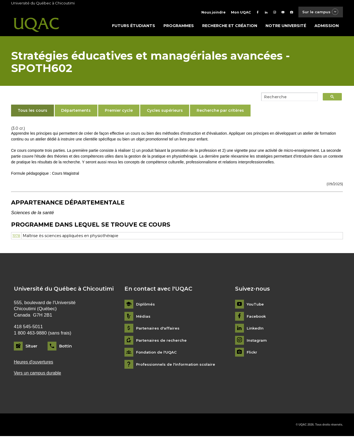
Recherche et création (229, 26)
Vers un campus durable (39, 375)
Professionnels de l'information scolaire (177, 365)
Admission (326, 26)
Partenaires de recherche (162, 341)
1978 (17, 236)
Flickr (252, 353)
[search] (288, 97)
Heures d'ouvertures (35, 363)
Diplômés (145, 305)
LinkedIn (256, 329)
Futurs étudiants (133, 26)
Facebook (257, 317)
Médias (143, 317)
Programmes (178, 26)
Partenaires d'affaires (158, 329)
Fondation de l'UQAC (157, 353)
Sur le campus (318, 12)
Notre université (286, 26)
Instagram (257, 341)
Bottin (65, 347)
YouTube (256, 305)
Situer (31, 347)
